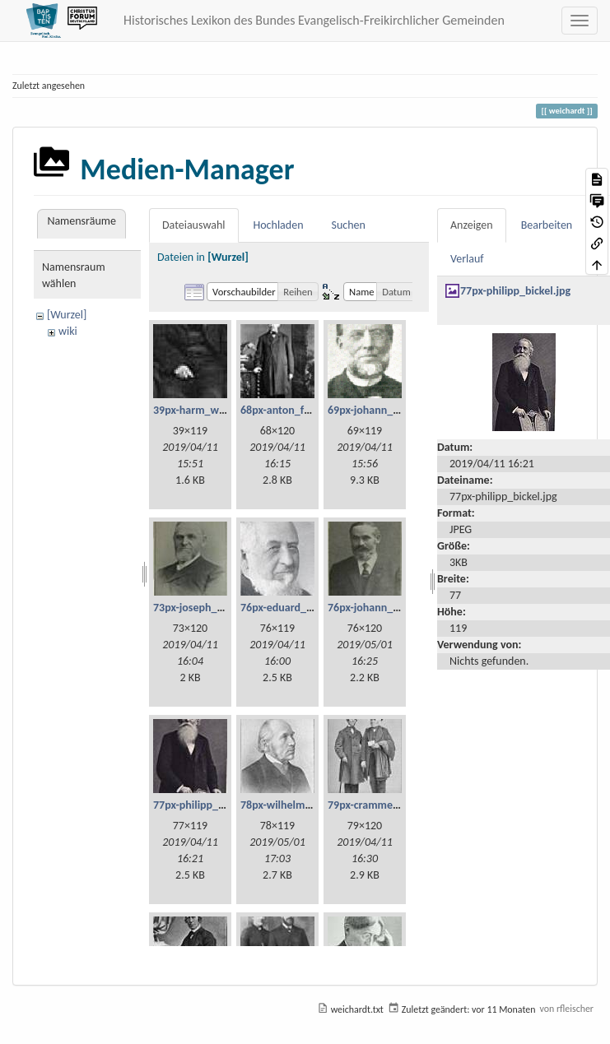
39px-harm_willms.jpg (206, 410)
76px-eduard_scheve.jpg (298, 608)
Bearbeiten (547, 225)
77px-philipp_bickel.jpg (208, 805)
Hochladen (279, 225)
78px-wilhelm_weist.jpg (297, 805)
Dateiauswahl (194, 225)
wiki (67, 331)
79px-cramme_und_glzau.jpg (396, 805)
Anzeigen (471, 225)
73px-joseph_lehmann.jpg (215, 608)
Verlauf (467, 259)
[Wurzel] (66, 315)
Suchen (349, 225)
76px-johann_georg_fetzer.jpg (398, 608)
